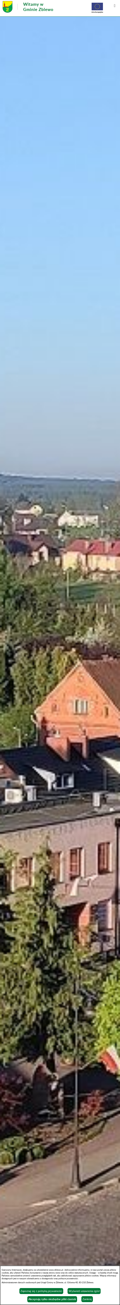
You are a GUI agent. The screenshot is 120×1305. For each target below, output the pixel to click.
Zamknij (87, 1299)
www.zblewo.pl (56, 1269)
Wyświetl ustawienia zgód (84, 1291)
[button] (114, 5)
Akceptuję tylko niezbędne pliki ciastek (52, 1299)
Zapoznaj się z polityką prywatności (41, 1291)
